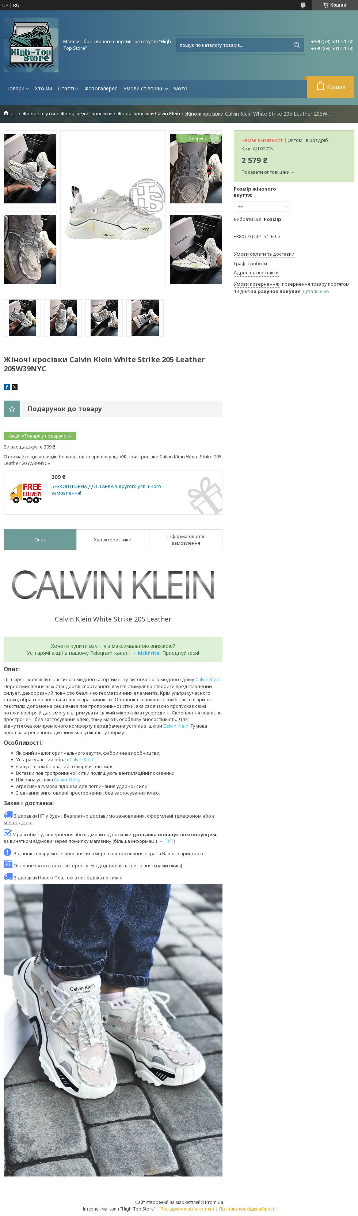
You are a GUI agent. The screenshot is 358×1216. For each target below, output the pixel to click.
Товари (15, 88)
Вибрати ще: (257, 219)
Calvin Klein (208, 679)
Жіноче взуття (38, 113)
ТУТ (169, 841)
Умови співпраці (143, 88)
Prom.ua (214, 1202)
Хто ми (43, 88)
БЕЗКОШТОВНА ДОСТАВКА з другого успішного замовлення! (106, 489)
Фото (180, 88)
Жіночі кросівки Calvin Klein (148, 113)
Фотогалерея (101, 88)
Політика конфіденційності (247, 1209)
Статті (66, 88)
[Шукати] (296, 45)
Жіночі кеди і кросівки (86, 113)
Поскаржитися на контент (187, 1209)
